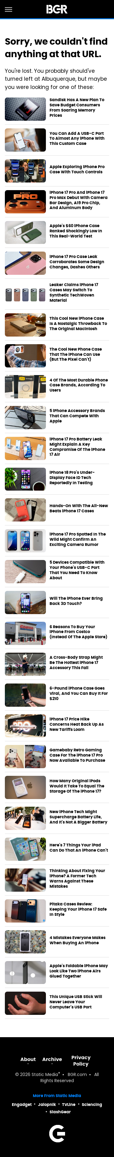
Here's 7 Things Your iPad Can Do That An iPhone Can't (79, 848)
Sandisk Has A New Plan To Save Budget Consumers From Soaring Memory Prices (77, 108)
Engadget (22, 1104)
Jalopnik (47, 1104)
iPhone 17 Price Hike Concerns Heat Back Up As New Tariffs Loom (77, 724)
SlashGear (60, 1112)
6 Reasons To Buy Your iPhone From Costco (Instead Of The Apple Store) (78, 632)
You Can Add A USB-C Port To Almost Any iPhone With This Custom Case (77, 138)
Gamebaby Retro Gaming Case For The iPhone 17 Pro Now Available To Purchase (77, 755)
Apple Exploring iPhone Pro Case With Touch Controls (77, 169)
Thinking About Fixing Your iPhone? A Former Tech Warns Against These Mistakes (77, 878)
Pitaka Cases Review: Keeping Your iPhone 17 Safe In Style (78, 909)
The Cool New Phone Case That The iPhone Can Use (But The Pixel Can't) (76, 354)
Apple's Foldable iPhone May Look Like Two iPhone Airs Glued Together (79, 971)
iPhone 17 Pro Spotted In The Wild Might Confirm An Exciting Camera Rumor (78, 539)
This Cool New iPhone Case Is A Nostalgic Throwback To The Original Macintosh (78, 323)
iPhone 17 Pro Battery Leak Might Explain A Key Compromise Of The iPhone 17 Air (77, 447)
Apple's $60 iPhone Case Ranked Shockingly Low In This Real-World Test (76, 231)
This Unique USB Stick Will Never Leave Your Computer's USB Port (76, 1002)
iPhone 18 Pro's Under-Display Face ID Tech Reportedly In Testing (72, 477)
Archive (52, 1059)
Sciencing (92, 1104)
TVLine (68, 1104)
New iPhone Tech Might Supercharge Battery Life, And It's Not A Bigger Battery (78, 817)
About (28, 1059)
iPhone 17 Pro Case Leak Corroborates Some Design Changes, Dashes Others (77, 262)
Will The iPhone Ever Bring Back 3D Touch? (76, 601)
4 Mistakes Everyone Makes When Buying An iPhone (77, 940)
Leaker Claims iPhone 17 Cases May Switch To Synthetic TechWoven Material (74, 292)
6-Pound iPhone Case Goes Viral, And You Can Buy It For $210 (79, 693)
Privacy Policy (81, 1060)
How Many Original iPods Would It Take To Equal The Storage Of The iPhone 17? (77, 786)
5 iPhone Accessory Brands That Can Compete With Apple (77, 416)
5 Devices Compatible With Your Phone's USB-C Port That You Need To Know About (77, 570)
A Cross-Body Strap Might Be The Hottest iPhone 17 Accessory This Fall (76, 662)
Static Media (45, 1074)
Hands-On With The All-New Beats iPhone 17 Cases (79, 508)
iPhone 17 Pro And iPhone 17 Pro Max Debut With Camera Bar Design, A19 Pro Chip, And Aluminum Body (79, 200)
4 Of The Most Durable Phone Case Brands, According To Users (79, 385)
